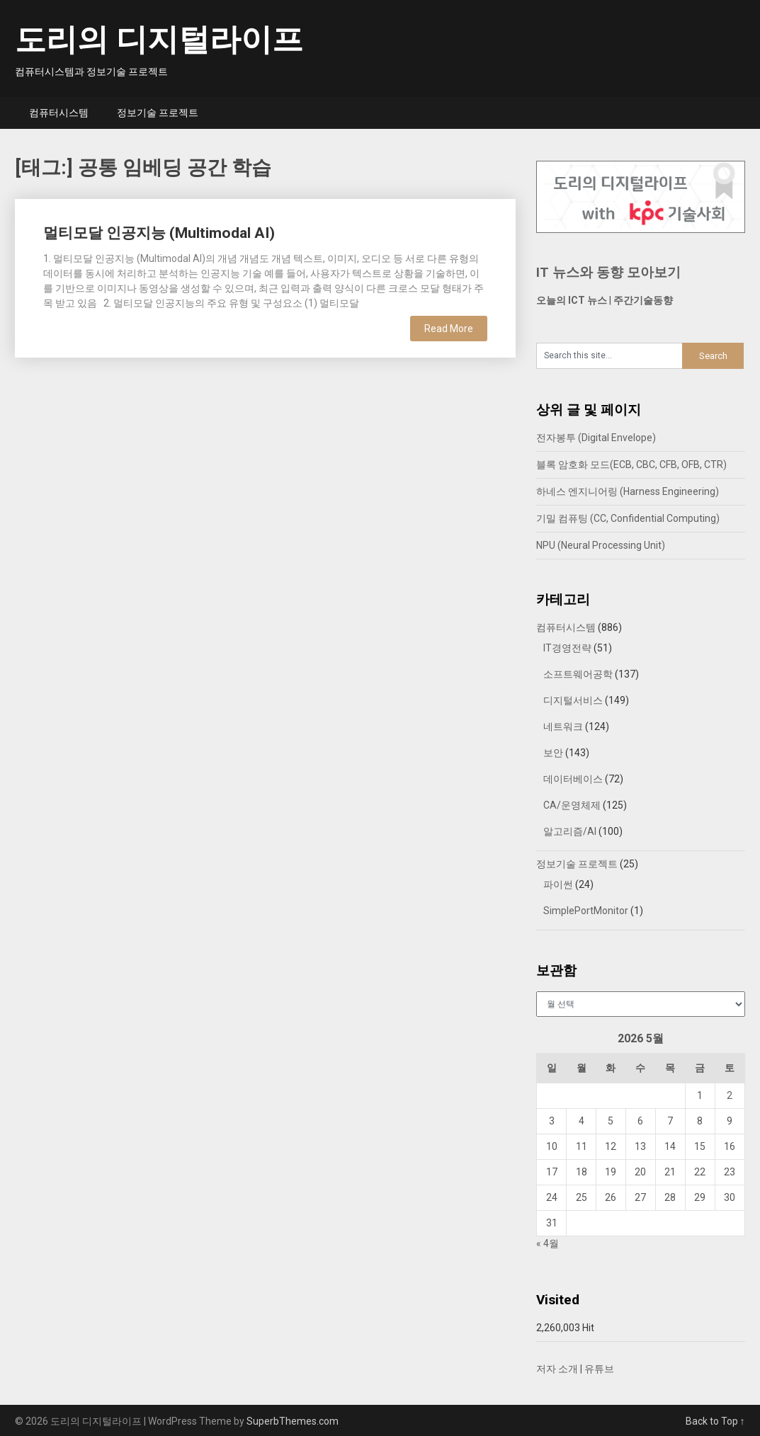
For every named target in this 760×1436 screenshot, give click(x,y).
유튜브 (599, 1368)
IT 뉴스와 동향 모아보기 (608, 272)
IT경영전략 (567, 648)
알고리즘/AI (569, 831)
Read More (448, 328)
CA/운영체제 (572, 805)
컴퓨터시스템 (59, 112)
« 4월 (547, 1243)
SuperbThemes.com (292, 1421)
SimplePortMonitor (585, 910)
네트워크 (563, 726)
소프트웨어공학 (578, 674)
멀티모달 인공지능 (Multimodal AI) (159, 232)
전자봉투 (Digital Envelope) (596, 437)
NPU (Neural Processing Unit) (600, 545)
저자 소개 (557, 1368)
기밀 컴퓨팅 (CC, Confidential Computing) (628, 518)
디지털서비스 (573, 700)
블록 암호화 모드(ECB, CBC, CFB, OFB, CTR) (631, 464)
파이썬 (558, 884)
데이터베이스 (573, 779)
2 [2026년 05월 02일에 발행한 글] (729, 1095)
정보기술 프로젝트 (157, 112)
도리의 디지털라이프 (159, 39)
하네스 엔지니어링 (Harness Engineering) (627, 491)
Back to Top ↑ (715, 1421)
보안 (553, 752)
